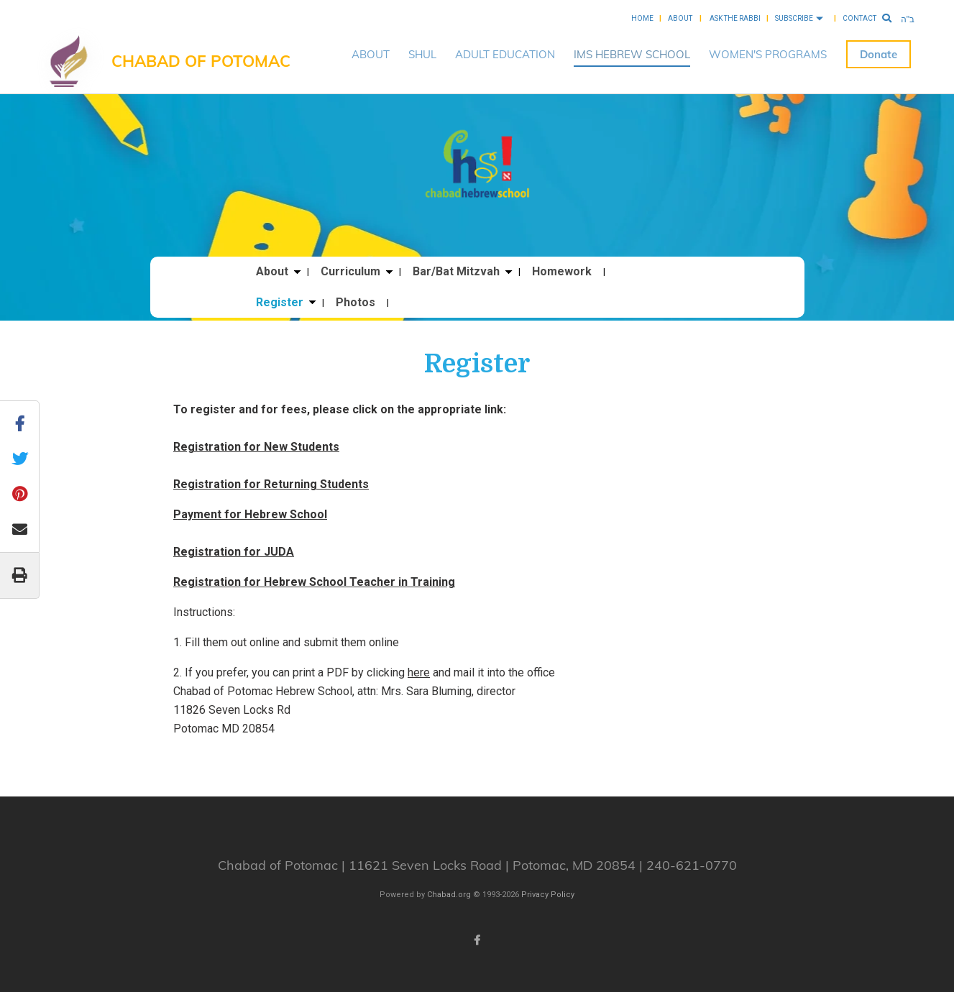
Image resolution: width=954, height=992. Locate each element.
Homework (562, 271)
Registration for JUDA (233, 552)
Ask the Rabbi (735, 18)
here (419, 672)
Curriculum (350, 271)
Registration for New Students (256, 447)
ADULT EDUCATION (505, 54)
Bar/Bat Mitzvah (456, 271)
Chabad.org (449, 894)
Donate (878, 54)
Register (279, 302)
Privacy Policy (547, 894)
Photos (355, 302)
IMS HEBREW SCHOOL (632, 54)
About (680, 18)
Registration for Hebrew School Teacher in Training (314, 582)
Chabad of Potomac (200, 61)
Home (642, 18)
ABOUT (371, 54)
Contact (859, 18)
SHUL (422, 54)
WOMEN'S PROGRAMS (768, 54)
